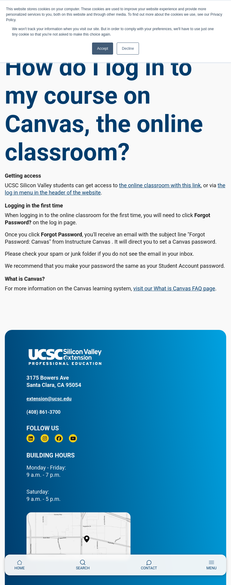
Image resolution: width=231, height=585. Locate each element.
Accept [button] (102, 48)
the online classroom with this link (160, 185)
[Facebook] (59, 438)
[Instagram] (45, 438)
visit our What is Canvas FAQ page (174, 288)
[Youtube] (73, 438)
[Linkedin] (30, 438)
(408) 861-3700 (43, 412)
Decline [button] (128, 48)
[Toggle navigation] (211, 565)
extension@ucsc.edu (49, 399)
